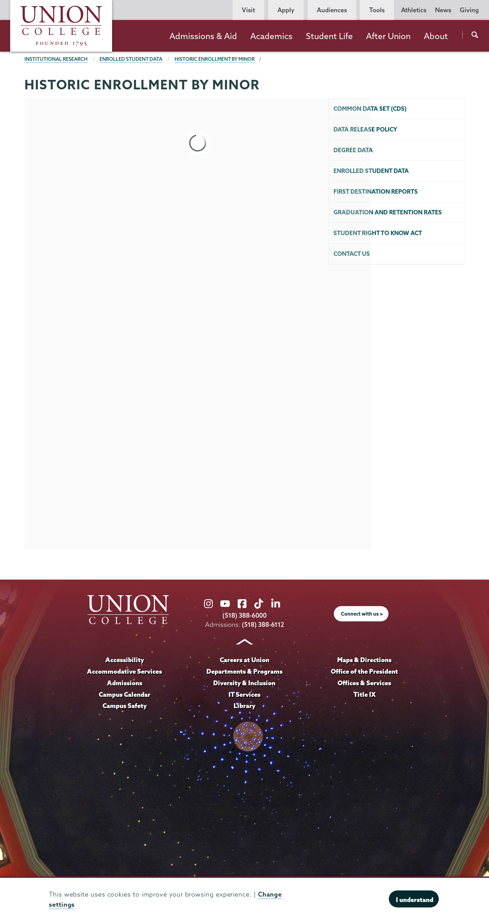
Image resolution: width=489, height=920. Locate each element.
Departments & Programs (244, 671)
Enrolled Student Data (130, 59)
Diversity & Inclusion (244, 683)
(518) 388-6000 (244, 615)
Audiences (332, 10)
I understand (414, 900)
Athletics (414, 10)
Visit (248, 10)
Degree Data (353, 150)
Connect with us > (362, 614)
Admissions (124, 683)
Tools (377, 10)
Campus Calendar (124, 694)
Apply (285, 10)
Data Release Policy (365, 129)
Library (244, 706)
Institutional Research (56, 59)
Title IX (365, 694)
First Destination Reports (375, 191)
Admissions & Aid (203, 36)
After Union (388, 36)
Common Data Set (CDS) (369, 108)
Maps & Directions (364, 660)
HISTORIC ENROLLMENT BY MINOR (215, 59)
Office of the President (364, 671)
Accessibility (124, 660)
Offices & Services (364, 683)
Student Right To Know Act (377, 232)
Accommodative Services (124, 671)
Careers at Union (244, 660)
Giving (469, 10)
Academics (271, 36)
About (436, 36)
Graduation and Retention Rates (387, 212)
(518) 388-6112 (263, 625)
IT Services (244, 694)
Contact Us (351, 253)
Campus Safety (125, 706)
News (443, 10)
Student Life (329, 36)
